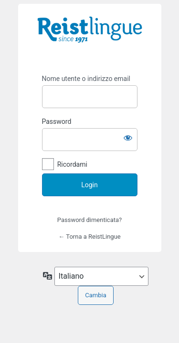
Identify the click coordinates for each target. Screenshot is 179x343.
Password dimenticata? (89, 219)
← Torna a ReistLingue (89, 236)
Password (57, 121)
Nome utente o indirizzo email (86, 78)
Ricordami (72, 164)
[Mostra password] (127, 137)
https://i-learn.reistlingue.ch (89, 36)
